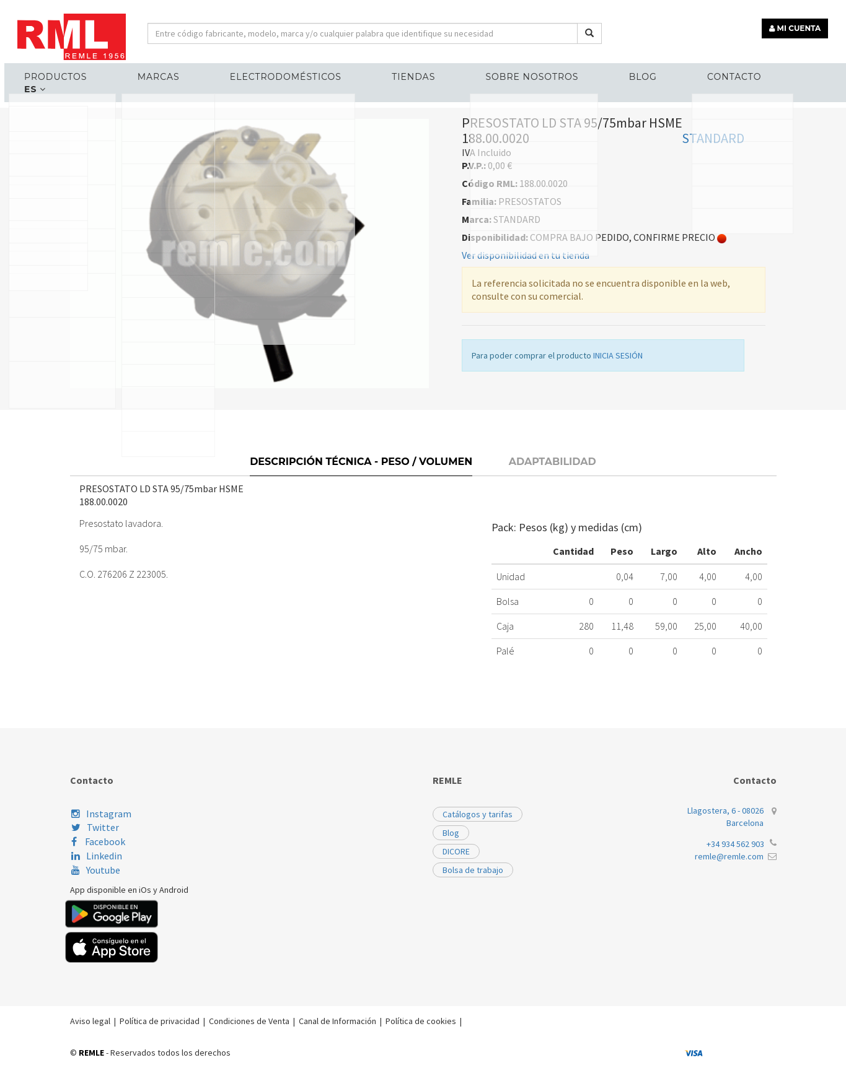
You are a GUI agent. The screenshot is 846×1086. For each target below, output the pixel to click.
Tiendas (413, 71)
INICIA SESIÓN (618, 447)
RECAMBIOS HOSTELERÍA (128, 185)
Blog (617, 71)
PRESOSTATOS (223, 185)
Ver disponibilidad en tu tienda (525, 347)
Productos (93, 71)
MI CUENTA (800, 23)
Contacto (696, 71)
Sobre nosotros (519, 71)
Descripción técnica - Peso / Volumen (361, 547)
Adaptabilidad (552, 547)
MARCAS (183, 71)
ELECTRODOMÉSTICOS (298, 71)
